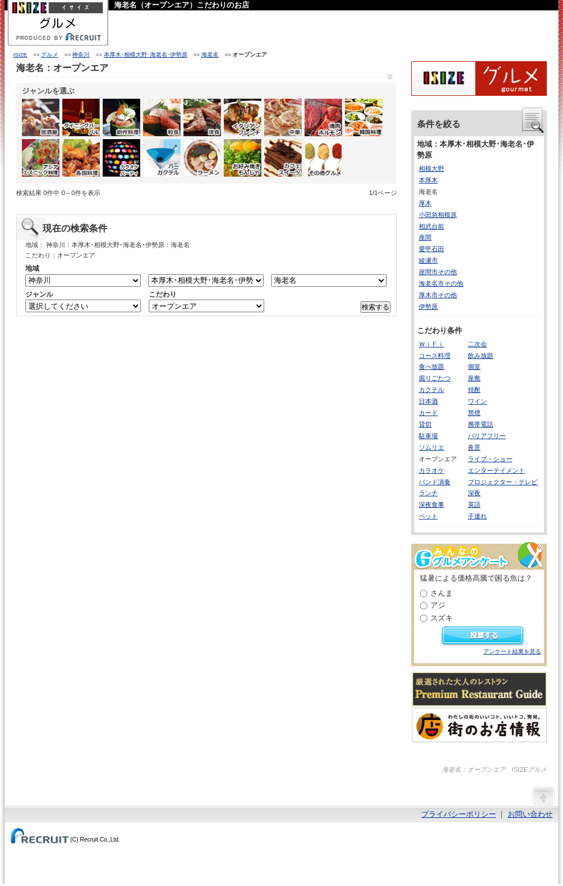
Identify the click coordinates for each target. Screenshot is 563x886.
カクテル (431, 389)
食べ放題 (431, 366)
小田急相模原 (438, 214)
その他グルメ (323, 158)
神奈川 (80, 54)
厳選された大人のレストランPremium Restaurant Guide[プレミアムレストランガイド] (479, 689)
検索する (375, 307)
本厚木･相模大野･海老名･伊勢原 (145, 54)
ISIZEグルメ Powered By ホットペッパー (479, 78)
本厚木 (428, 180)
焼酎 (474, 389)
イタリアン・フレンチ (242, 117)
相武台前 (431, 226)
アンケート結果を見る (512, 651)
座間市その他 (438, 271)
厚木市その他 (438, 294)
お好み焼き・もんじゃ (242, 158)
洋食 (202, 117)
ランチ (428, 492)
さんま (441, 593)
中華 (283, 117)
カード (428, 412)
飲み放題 (480, 355)
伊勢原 (428, 306)
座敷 (474, 378)
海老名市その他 (441, 283)
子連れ (477, 516)
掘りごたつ (435, 378)
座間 (425, 237)
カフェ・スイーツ (283, 158)
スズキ (441, 618)
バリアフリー (487, 435)
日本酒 (428, 401)
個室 (474, 366)
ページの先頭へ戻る (543, 796)
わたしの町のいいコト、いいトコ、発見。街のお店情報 (479, 725)
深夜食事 (431, 504)
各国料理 (81, 158)
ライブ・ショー (490, 458)
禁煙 (474, 412)
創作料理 (121, 117)
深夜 (474, 492)
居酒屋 (40, 117)
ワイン (477, 401)
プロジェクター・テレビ (503, 481)
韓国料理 (363, 117)
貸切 (425, 424)
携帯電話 (480, 424)
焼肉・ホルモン (323, 117)
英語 (474, 504)
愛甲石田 (431, 248)
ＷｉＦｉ (431, 344)
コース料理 (435, 355)
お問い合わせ (530, 814)
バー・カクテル (162, 158)
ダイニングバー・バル (81, 117)
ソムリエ (431, 447)
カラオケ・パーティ (121, 158)
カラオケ (431, 470)
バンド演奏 (435, 481)
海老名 (210, 54)
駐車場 (428, 435)
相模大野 (431, 168)
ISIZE (20, 54)
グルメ (49, 54)
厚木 (425, 203)
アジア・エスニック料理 (40, 158)
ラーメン (202, 158)
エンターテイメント (496, 470)
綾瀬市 (428, 260)
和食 (162, 117)
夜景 (474, 447)
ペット (428, 516)
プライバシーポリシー (458, 814)
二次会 (477, 344)
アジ (437, 605)
